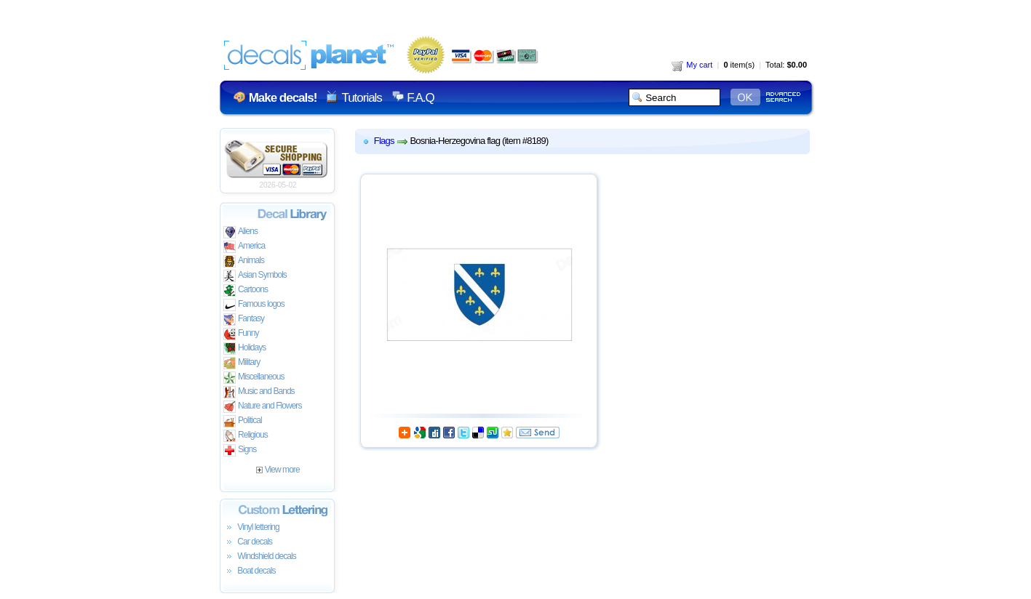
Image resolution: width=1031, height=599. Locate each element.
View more (277, 470)
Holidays (244, 348)
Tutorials (361, 98)
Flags (384, 140)
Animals (243, 261)
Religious (245, 436)
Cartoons (245, 290)
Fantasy (243, 319)
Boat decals (249, 571)
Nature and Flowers (262, 407)
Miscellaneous (253, 377)
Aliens (240, 232)
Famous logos (253, 305)
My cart (692, 64)
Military (241, 363)
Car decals (247, 542)
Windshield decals (259, 557)
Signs (239, 450)
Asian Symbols (255, 276)
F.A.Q (420, 98)
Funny (241, 334)
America (244, 247)
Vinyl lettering (251, 528)
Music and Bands (259, 392)
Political (242, 421)
